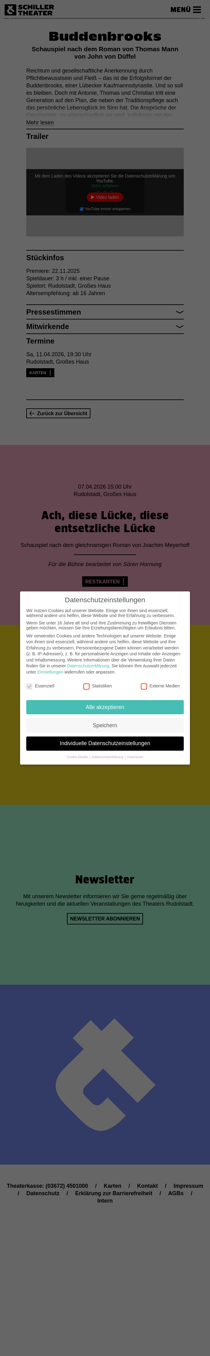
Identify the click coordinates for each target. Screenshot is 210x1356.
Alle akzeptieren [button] (105, 707)
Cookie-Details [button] (78, 757)
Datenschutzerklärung (88, 665)
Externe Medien (160, 685)
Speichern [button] (105, 725)
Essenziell (40, 685)
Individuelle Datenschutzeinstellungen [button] (105, 743)
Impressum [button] (135, 757)
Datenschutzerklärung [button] (108, 757)
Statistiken (97, 685)
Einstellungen (50, 672)
